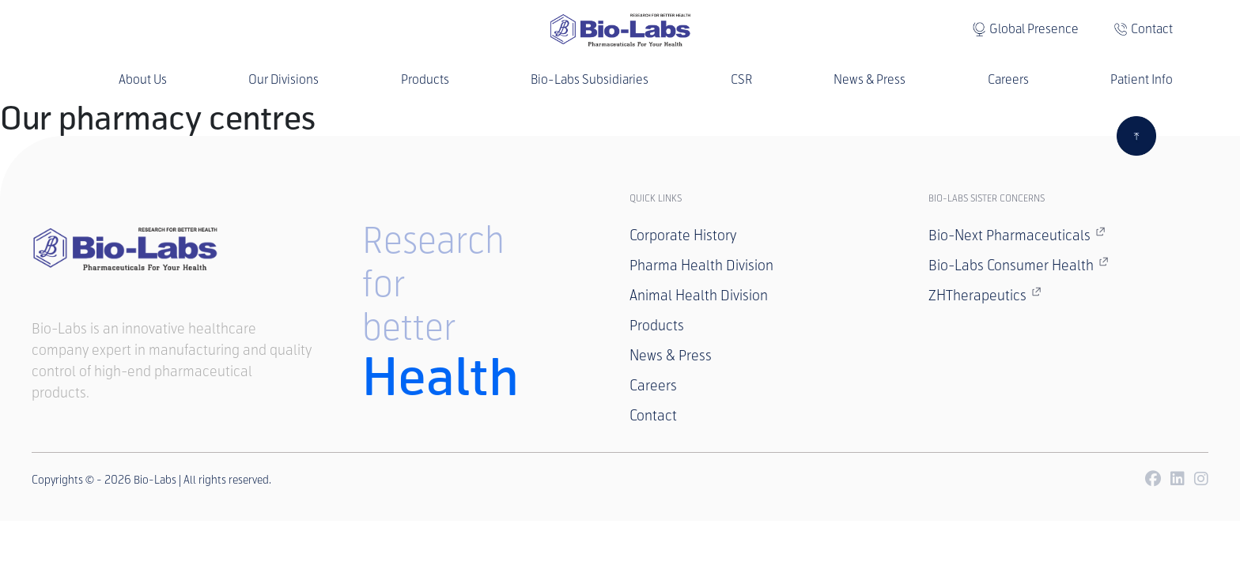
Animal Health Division (698, 295)
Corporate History (682, 235)
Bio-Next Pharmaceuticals (1017, 234)
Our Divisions (283, 79)
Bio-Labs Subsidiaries (589, 79)
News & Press (869, 79)
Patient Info (1141, 79)
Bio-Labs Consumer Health (1018, 264)
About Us (143, 79)
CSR (741, 79)
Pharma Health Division (701, 265)
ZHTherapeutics (985, 294)
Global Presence (1034, 28)
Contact (1152, 28)
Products (425, 79)
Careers (1008, 79)
